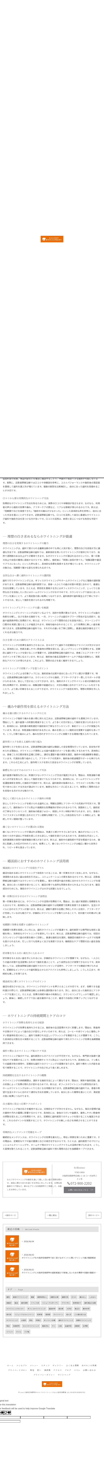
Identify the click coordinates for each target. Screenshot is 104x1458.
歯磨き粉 (65, 1296)
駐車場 (39, 1314)
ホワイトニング (12, 1319)
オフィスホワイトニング (37, 1308)
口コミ (74, 1296)
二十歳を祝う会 (80, 1314)
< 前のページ (10, 1214)
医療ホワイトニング (83, 1319)
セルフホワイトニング (31, 1325)
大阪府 (23, 1319)
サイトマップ (64, 1374)
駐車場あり (77, 1302)
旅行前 (8, 1314)
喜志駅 (60, 1308)
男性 (30, 1319)
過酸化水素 (54, 1296)
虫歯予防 (68, 1325)
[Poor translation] (7, 1412)
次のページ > (93, 1214)
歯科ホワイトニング (65, 1319)
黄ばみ (77, 1308)
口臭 (60, 1325)
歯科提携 (24, 1302)
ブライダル (66, 1302)
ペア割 (26, 1331)
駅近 (8, 1325)
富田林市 (52, 1308)
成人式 (68, 1314)
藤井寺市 (86, 1308)
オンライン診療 (49, 1319)
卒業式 (38, 1319)
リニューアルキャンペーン (24, 1314)
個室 (32, 1296)
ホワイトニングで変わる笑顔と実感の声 (52, 178)
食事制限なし (42, 1296)
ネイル (18, 1331)
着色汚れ (45, 1325)
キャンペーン (58, 1314)
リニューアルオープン (50, 1302)
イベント (9, 1331)
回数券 (77, 1325)
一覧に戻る (52, 1214)
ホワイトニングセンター (15, 1308)
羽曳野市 (16, 1325)
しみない (92, 1296)
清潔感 (47, 1314)
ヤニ (53, 1325)
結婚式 (8, 1302)
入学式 (69, 1308)
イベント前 (35, 1302)
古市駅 (85, 1325)
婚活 (16, 1302)
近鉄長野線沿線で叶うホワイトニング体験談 (50, 173)
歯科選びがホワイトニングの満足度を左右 (53, 182)
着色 (8, 1296)
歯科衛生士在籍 (90, 1302)
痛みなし (83, 1296)
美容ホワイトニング (20, 1296)
